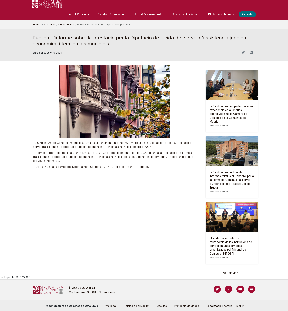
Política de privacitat (136, 305)
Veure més (230, 273)
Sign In (240, 305)
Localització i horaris (219, 305)
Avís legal (110, 305)
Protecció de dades (186, 305)
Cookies (162, 305)
